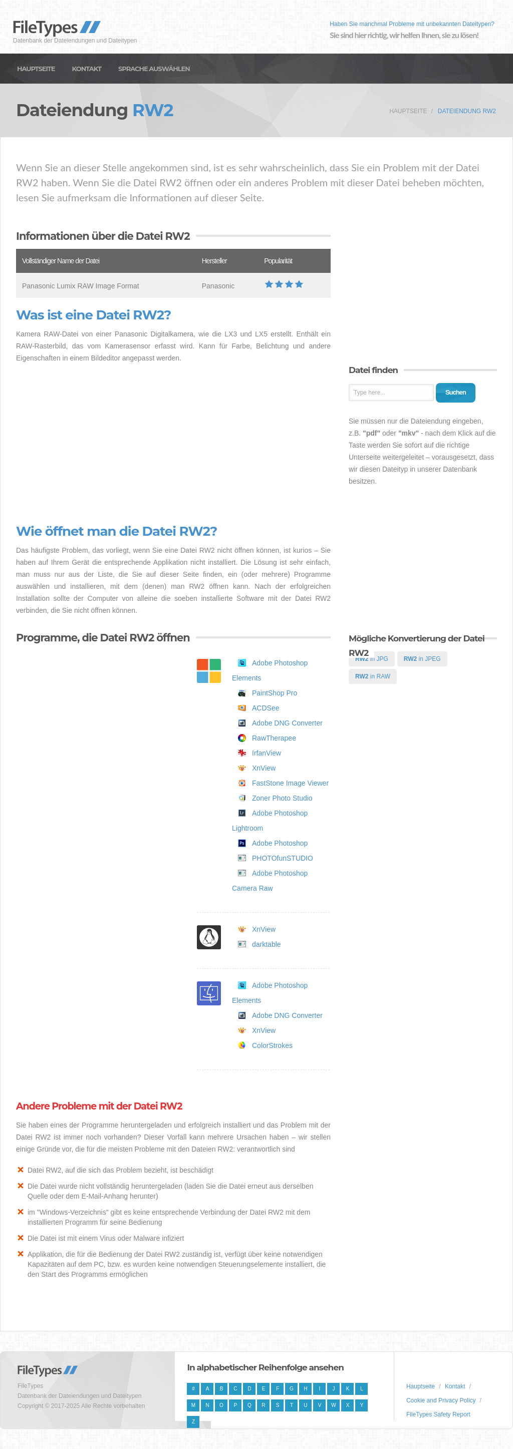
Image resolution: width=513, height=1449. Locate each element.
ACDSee (265, 708)
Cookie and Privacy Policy (441, 1400)
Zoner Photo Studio (282, 798)
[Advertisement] (173, 444)
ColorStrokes (272, 1045)
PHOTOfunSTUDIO (282, 858)
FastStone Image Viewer (290, 783)
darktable (266, 944)
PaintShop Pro (274, 693)
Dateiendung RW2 (467, 111)
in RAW (372, 676)
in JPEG (422, 658)
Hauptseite (36, 69)
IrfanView (266, 753)
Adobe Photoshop (280, 843)
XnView (264, 768)
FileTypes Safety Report (438, 1414)
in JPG (371, 658)
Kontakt (86, 69)
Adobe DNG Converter (287, 723)
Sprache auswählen (154, 69)
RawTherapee (274, 738)
